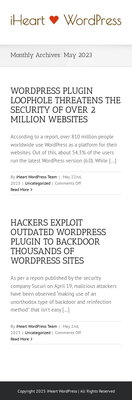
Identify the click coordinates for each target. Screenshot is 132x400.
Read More (20, 189)
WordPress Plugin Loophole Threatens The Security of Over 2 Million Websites (66, 104)
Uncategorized (37, 183)
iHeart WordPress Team (36, 176)
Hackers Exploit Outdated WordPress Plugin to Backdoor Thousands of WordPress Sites (58, 241)
